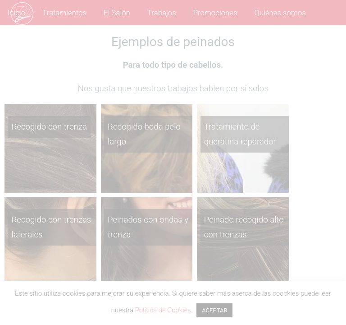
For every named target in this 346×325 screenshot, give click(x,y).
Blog (78, 37)
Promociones (215, 12)
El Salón (117, 12)
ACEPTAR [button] (214, 310)
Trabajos (161, 12)
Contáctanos (32, 37)
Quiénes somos (280, 12)
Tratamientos (64, 12)
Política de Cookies (163, 310)
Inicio (16, 12)
